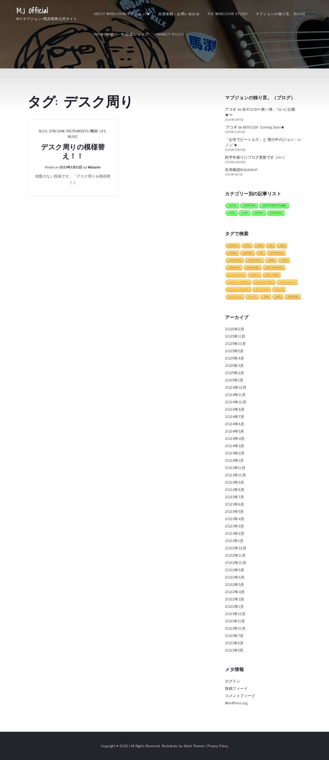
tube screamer (274, 267)
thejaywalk (253, 267)
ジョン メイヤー (239, 282)
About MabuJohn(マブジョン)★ (122, 13)
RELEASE (276, 213)
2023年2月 (234, 533)
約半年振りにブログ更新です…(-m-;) (254, 157)
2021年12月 (235, 613)
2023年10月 (235, 475)
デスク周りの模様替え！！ (73, 151)
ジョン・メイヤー (239, 289)
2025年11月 (235, 336)
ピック (279, 289)
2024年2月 (235, 453)
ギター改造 (272, 274)
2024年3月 (234, 446)
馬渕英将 (293, 296)
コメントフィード (240, 695)
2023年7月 (234, 497)
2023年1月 (234, 540)
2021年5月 (234, 650)
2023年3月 (234, 526)
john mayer (255, 260)
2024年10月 (235, 402)
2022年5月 (234, 584)
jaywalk (248, 252)
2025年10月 (235, 343)
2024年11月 (235, 394)
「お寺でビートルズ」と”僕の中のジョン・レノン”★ (263, 142)
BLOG (43, 131)
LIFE (103, 131)
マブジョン (235, 296)
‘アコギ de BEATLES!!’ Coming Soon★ (255, 127)
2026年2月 (234, 329)
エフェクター (236, 274)
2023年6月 (234, 504)
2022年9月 (234, 570)
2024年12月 (235, 387)
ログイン (232, 681)
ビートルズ (262, 289)
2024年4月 (235, 438)
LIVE (245, 213)
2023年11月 (235, 467)
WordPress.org (236, 703)
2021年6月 (234, 643)
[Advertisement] (164, 79)
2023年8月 (234, 489)
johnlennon (277, 252)
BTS (247, 245)
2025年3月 (234, 365)
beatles (233, 245)
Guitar (232, 252)
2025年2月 (234, 373)
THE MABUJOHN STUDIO (228, 13)
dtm (282, 245)
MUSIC (73, 136)
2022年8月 (235, 577)
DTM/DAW (57, 131)
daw (259, 245)
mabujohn (94, 167)
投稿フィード (236, 688)
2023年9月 (234, 482)
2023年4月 (234, 519)
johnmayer (235, 260)
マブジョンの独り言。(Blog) (280, 13)
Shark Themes (195, 746)
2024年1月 (234, 460)
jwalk (271, 260)
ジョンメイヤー (264, 282)
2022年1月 (234, 606)
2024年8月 (235, 409)
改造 (278, 296)
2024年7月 (234, 416)
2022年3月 (234, 599)
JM (261, 252)
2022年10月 (235, 562)
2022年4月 (235, 592)
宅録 (266, 296)
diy (271, 245)
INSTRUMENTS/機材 (82, 131)
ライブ (252, 296)
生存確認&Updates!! (241, 169)
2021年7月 (234, 635)
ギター (255, 274)
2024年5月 (234, 431)
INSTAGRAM (103, 34)
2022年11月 (235, 555)
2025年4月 (234, 358)
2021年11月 (235, 621)
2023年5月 (234, 511)
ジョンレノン (288, 282)
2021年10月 (235, 628)
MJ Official (32, 11)
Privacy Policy (170, 34)
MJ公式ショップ (134, 34)
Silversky (234, 267)
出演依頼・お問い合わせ (179, 13)
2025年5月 (234, 351)
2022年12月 (235, 548)
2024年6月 (234, 424)
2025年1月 (234, 380)
